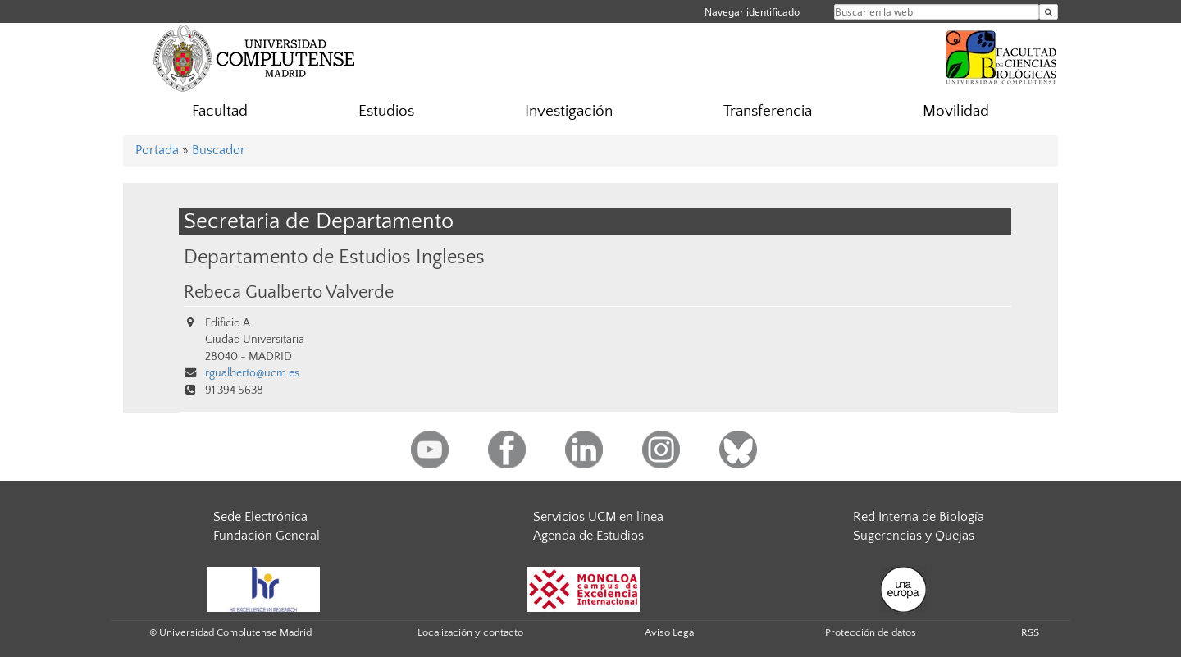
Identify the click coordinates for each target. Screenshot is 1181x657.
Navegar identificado (752, 12)
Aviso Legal (670, 632)
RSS (1030, 632)
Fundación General (266, 535)
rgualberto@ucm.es (252, 373)
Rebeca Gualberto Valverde (289, 293)
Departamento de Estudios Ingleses (334, 257)
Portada (157, 150)
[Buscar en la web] (1048, 12)
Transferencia (767, 111)
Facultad (220, 111)
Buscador (218, 150)
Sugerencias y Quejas (913, 535)
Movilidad (956, 111)
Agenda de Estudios (588, 535)
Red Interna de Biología (918, 516)
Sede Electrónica (260, 516)
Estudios (386, 111)
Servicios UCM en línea (598, 516)
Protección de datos (870, 632)
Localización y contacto (470, 632)
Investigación (569, 111)
